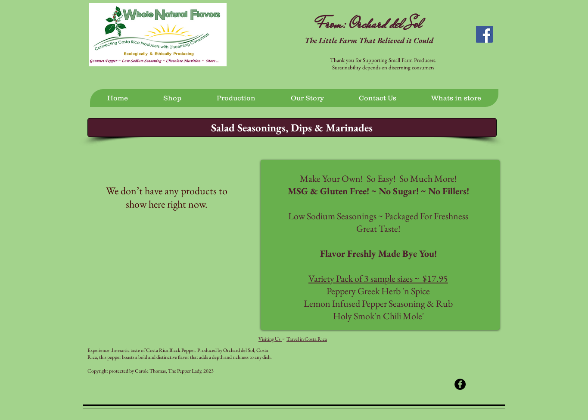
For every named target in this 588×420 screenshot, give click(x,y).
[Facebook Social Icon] (484, 34)
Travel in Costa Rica (306, 339)
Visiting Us (270, 339)
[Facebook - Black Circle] (460, 384)
